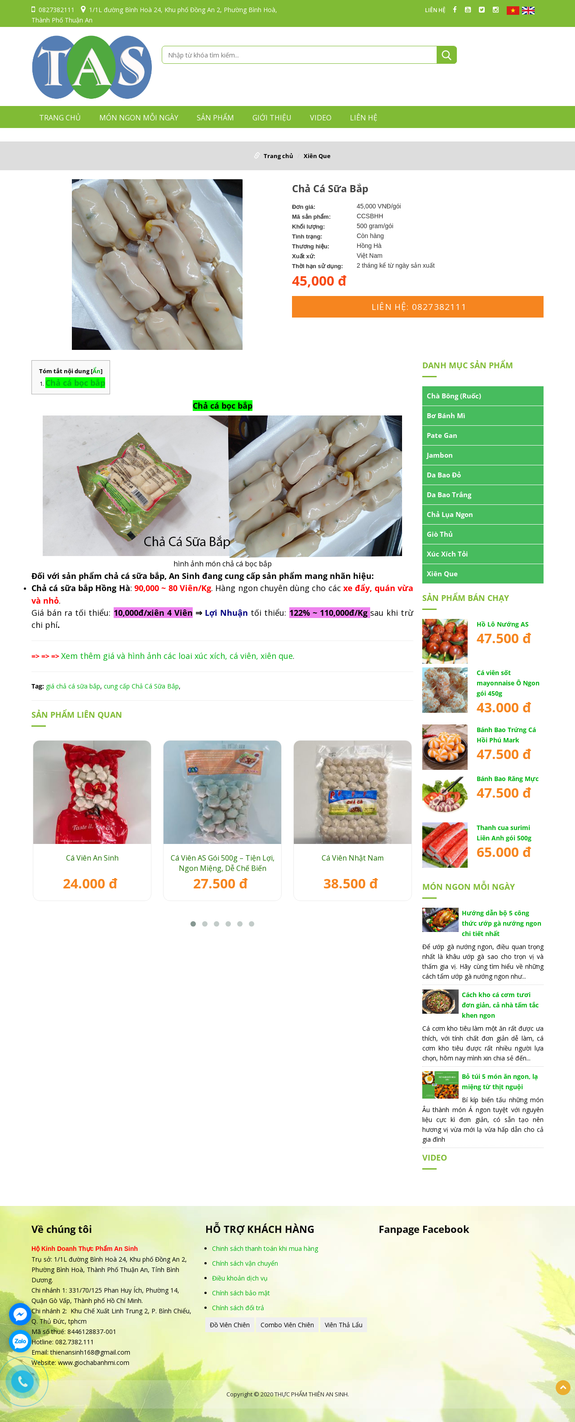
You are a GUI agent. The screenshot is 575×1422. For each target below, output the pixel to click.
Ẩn (97, 371)
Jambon (440, 454)
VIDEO (321, 117)
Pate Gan (442, 435)
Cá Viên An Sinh (92, 858)
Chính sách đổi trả (238, 1307)
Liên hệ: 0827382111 (419, 307)
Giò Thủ (440, 534)
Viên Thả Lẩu (344, 1324)
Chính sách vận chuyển (245, 1263)
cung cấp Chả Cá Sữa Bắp (141, 686)
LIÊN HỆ (435, 10)
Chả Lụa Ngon (450, 514)
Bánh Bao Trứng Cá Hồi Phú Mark (506, 734)
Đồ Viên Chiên (230, 1324)
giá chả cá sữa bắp (73, 686)
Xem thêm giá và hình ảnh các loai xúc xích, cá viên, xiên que (177, 655)
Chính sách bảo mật (241, 1293)
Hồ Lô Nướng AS (503, 624)
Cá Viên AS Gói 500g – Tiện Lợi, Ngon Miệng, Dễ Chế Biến (222, 863)
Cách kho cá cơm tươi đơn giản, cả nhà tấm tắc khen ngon (500, 1005)
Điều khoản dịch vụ (240, 1278)
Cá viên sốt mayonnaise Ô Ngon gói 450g (508, 683)
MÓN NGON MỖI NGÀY (138, 117)
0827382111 (53, 9)
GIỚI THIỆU (272, 117)
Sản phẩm (215, 117)
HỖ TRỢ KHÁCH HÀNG (259, 1229)
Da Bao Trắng (449, 494)
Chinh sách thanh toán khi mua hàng (265, 1248)
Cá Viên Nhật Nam (353, 858)
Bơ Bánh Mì (446, 415)
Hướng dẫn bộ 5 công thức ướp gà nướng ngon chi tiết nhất (501, 923)
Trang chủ (60, 117)
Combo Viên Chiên (287, 1324)
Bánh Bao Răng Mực (508, 778)
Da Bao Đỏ (444, 474)
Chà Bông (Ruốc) (454, 395)
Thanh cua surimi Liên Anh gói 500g (504, 832)
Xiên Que (317, 156)
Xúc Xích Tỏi (447, 553)
